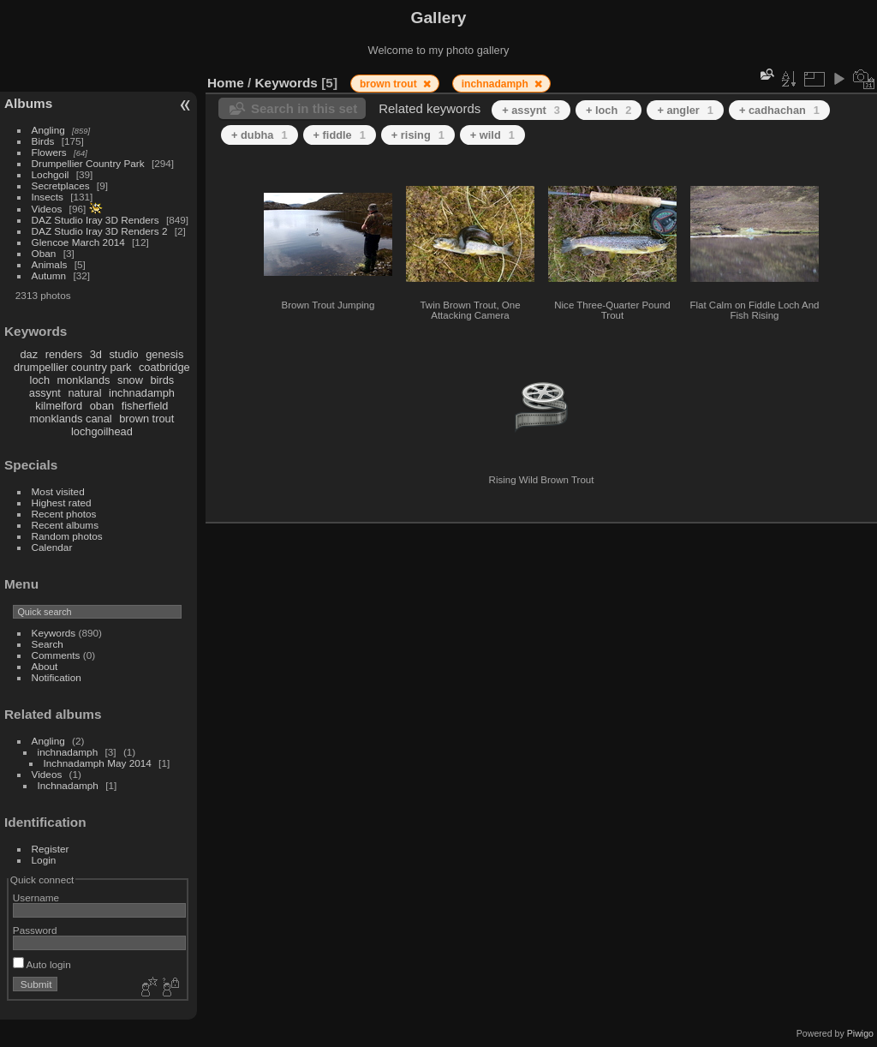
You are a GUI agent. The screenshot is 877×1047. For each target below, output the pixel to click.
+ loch (608, 110)
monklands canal (71, 418)
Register (50, 848)
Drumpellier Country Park (88, 163)
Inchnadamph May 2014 (98, 763)
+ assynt (531, 110)
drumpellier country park (72, 367)
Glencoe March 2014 (78, 242)
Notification (56, 677)
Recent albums (65, 524)
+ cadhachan (779, 110)
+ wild (492, 135)
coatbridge (164, 367)
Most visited (58, 491)
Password (35, 930)
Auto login (42, 964)
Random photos (67, 535)
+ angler (685, 110)
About (45, 666)
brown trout (146, 418)
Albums (28, 103)
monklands (83, 380)
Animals (50, 264)
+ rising (417, 135)
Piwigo (860, 1033)
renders (63, 354)
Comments (56, 655)
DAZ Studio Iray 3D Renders (95, 219)
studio (123, 354)
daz (30, 354)
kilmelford (58, 405)
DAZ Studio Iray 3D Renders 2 (100, 230)
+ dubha (259, 135)
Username (36, 897)
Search (47, 643)
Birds (43, 141)
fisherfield (145, 405)
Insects (47, 196)
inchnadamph (142, 392)
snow (130, 380)
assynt (45, 392)
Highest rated (62, 502)
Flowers (49, 152)
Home (225, 82)
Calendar (52, 547)
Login (44, 859)
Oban (44, 253)
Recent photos (64, 513)
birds (162, 380)
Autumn (49, 275)
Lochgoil (50, 174)
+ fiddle (339, 135)
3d (96, 354)
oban (102, 405)
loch (40, 380)
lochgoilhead (102, 431)
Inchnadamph (68, 785)
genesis (164, 354)
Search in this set (304, 108)
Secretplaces (61, 185)
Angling (48, 129)
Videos (47, 208)
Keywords (54, 632)
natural (84, 392)
